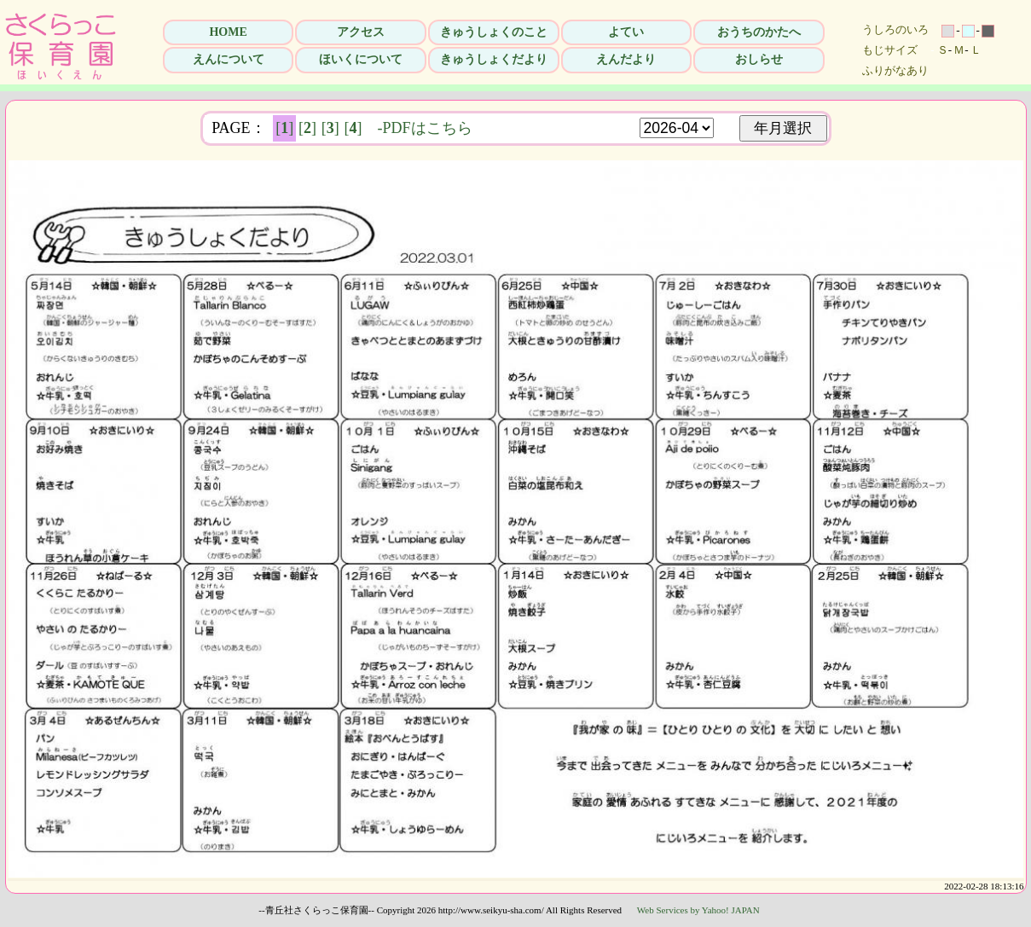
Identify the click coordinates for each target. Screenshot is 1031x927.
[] (284, 127)
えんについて (228, 59)
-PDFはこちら (425, 127)
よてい (626, 32)
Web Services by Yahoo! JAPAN (698, 910)
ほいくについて (361, 59)
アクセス (361, 32)
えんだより (626, 59)
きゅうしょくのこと (493, 32)
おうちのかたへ (759, 32)
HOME (227, 32)
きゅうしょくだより (493, 59)
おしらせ (759, 59)
